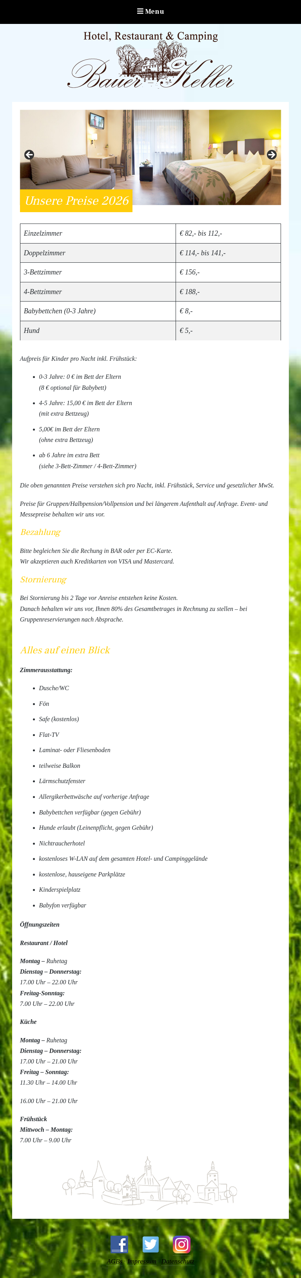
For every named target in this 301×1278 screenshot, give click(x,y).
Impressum (141, 1261)
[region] (150, 157)
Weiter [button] (271, 155)
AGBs (114, 1261)
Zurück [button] (30, 155)
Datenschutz (177, 1261)
